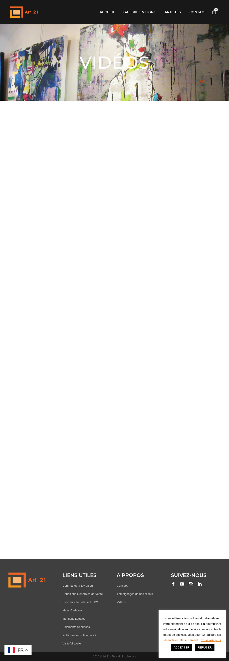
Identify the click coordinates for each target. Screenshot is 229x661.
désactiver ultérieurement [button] (181, 640)
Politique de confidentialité (79, 635)
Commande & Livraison (78, 585)
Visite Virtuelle (72, 643)
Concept (122, 585)
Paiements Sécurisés (76, 627)
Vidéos (121, 602)
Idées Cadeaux (72, 610)
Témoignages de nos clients (135, 594)
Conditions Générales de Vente (83, 594)
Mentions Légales (74, 618)
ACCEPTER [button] (181, 647)
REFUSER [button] (205, 647)
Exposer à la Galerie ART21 (81, 602)
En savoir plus (211, 640)
